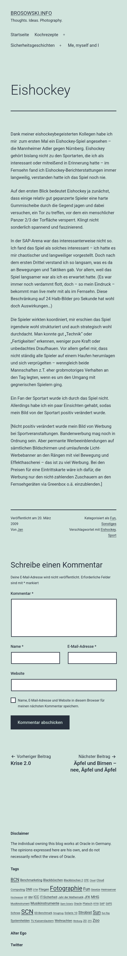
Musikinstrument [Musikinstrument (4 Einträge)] (20, 903)
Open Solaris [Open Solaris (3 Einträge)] (66, 903)
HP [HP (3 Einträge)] (25, 897)
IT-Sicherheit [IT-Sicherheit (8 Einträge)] (48, 897)
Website (17, 673)
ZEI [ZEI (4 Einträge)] (85, 920)
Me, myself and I (83, 45)
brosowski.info (31, 13)
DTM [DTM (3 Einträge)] (35, 889)
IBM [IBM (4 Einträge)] (30, 897)
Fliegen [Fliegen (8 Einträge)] (44, 889)
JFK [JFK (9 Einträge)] (87, 897)
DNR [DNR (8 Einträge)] (29, 889)
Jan (20, 530)
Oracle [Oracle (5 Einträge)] (78, 903)
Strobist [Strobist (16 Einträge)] (85, 912)
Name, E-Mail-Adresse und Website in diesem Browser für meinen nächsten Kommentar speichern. (61, 703)
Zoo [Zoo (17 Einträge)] (96, 920)
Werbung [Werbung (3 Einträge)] (77, 921)
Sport (112, 535)
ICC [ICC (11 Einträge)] (36, 897)
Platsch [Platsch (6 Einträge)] (88, 903)
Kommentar (22, 593)
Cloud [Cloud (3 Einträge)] (93, 880)
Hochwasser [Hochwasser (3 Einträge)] (17, 897)
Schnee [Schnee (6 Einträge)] (15, 913)
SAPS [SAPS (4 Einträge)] (109, 903)
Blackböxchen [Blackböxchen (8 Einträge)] (53, 880)
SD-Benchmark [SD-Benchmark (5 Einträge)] (43, 913)
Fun (113, 518)
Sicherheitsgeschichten (33, 45)
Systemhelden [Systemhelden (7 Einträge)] (20, 920)
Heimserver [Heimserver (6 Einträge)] (108, 889)
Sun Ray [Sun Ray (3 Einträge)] (106, 913)
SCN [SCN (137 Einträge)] (27, 911)
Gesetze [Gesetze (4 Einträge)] (95, 889)
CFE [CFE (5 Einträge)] (86, 880)
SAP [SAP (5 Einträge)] (102, 903)
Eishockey (108, 530)
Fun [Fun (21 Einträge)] (86, 889)
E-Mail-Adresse (81, 646)
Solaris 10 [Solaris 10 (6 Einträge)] (70, 913)
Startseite (20, 34)
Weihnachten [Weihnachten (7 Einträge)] (63, 920)
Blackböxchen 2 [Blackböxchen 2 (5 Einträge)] (73, 880)
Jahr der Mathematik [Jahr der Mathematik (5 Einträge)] (71, 897)
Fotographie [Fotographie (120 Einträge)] (66, 888)
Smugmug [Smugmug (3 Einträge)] (58, 913)
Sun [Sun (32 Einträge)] (97, 912)
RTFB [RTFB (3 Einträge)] (96, 903)
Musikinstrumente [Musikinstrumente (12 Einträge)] (44, 903)
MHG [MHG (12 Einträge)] (95, 897)
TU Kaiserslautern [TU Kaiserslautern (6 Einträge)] (42, 920)
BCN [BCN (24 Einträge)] (15, 879)
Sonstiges (108, 524)
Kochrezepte (46, 34)
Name (17, 646)
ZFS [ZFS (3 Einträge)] (90, 921)
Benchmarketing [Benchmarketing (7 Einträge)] (31, 880)
